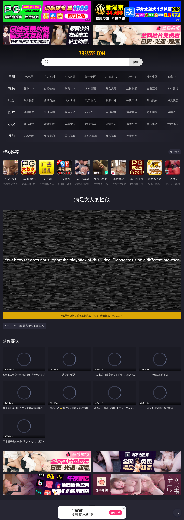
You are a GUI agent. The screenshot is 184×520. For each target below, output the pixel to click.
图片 (11, 112)
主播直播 (152, 88)
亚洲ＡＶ (29, 88)
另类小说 (131, 124)
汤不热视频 (90, 136)
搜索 (136, 62)
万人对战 (70, 76)
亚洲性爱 (29, 100)
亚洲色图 (49, 112)
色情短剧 (131, 136)
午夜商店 (49, 136)
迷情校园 (111, 124)
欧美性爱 (90, 100)
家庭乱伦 (49, 124)
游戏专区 (90, 76)
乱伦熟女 (152, 100)
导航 (11, 135)
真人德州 (49, 76)
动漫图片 (90, 112)
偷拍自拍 (49, 100)
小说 (11, 124)
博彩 (11, 76)
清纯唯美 (131, 112)
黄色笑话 (152, 124)
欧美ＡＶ (70, 88)
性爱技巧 (172, 124)
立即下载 (115, 512)
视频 (11, 88)
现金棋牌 (152, 76)
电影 (11, 100)
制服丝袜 (111, 100)
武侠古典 (90, 124)
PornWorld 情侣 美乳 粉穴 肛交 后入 (24, 325)
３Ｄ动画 (90, 88)
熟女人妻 (111, 88)
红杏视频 (111, 136)
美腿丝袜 (111, 112)
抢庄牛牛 (172, 76)
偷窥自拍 (29, 112)
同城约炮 (29, 136)
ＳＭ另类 (172, 88)
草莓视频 (70, 136)
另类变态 (172, 100)
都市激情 (29, 124)
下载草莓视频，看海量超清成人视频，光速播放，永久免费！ (120, 315)
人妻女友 (70, 124)
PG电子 (28, 76)
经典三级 (131, 100)
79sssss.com (92, 53)
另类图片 (172, 112)
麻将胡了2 (111, 76)
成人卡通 (70, 100)
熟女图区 (152, 112)
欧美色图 (70, 112)
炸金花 (132, 76)
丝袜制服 (131, 88)
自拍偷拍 (49, 88)
